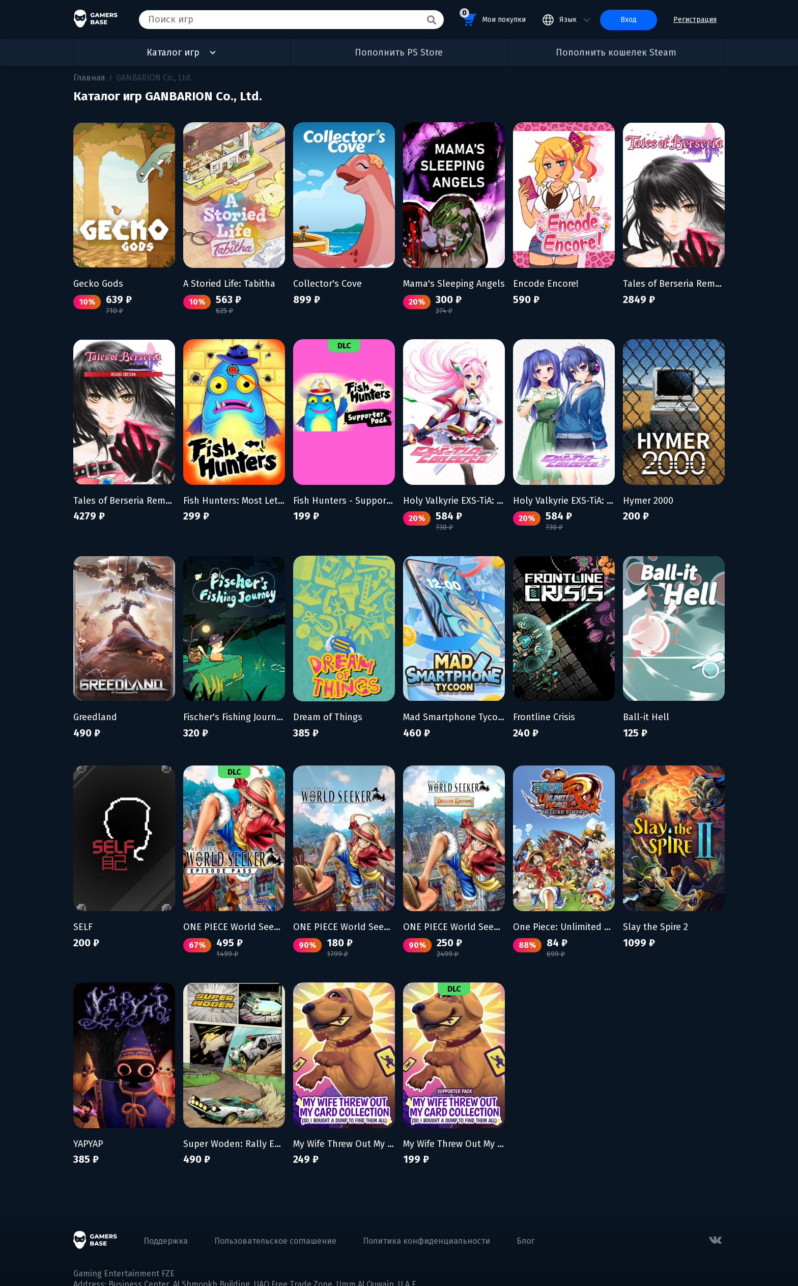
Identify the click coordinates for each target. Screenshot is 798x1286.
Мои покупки (493, 18)
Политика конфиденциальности (426, 1241)
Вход (628, 19)
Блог (525, 1241)
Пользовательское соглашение (275, 1241)
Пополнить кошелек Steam (616, 52)
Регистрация (695, 19)
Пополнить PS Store (399, 52)
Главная (89, 78)
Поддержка (166, 1241)
